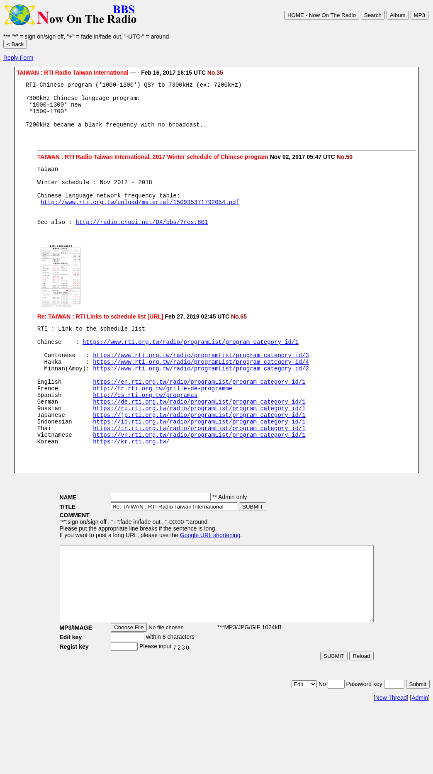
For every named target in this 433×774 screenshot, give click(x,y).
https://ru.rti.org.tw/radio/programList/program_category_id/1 (199, 444)
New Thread (391, 756)
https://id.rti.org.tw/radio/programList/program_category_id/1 (199, 460)
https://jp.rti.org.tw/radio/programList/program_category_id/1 (199, 452)
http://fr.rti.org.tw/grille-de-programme (162, 420)
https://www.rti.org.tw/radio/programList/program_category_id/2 (201, 397)
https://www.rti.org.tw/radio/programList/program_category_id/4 (201, 389)
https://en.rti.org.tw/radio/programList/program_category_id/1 (199, 412)
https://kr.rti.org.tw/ (131, 483)
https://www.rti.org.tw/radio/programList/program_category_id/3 (201, 381)
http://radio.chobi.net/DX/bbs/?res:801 (141, 242)
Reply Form (18, 57)
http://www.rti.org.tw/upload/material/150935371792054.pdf (140, 218)
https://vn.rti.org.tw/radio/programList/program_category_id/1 (199, 475)
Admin (419, 756)
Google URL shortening (191, 578)
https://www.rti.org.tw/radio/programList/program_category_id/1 (191, 365)
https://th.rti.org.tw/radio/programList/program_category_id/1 (199, 468)
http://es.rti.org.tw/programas (145, 428)
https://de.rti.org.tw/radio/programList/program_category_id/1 (199, 436)
